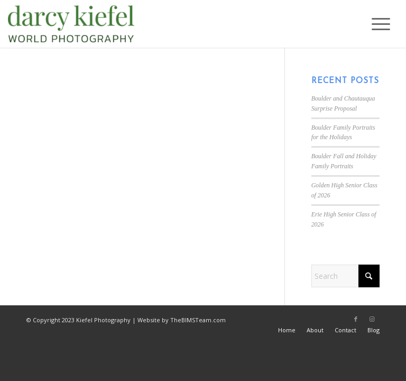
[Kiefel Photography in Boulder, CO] (71, 23)
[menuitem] (375, 24)
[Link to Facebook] (356, 319)
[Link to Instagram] (372, 319)
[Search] (345, 276)
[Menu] (375, 24)
